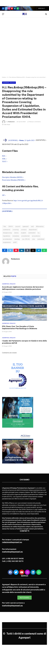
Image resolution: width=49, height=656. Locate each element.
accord (18, 226)
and (32, 226)
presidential (26, 236)
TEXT (4, 161)
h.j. (39, 233)
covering (16, 229)
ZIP (3, 195)
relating (17, 239)
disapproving (7, 233)
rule (33, 239)
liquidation (6, 236)
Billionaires (40, 226)
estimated (32, 233)
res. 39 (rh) (26, 239)
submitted (40, 239)
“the (4, 226)
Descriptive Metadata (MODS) (12, 177)
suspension (7, 242)
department (33, 229)
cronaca (23, 229)
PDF (3, 156)
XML (4, 159)
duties (16, 233)
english (23, 233)
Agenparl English (9, 82)
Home (4, 77)
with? (15, 242)
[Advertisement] (24, 49)
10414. (10, 226)
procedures (36, 236)
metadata (16, 236)
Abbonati (41, 8)
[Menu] (3, 14)
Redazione (11, 121)
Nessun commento (34, 121)
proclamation (7, 239)
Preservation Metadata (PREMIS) (13, 180)
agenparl (26, 226)
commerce (6, 229)
